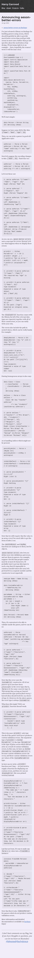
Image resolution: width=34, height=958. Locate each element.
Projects (15, 8)
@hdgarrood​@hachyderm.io (17, 943)
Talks (22, 8)
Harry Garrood (10, 4)
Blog (3, 8)
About (8, 8)
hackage (27, 924)
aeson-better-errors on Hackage (15, 28)
